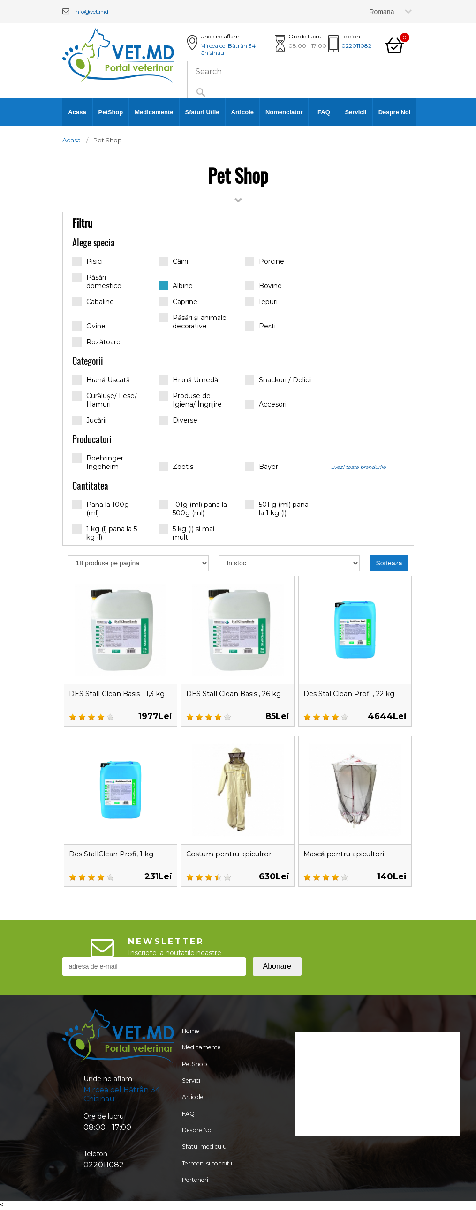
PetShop (110, 112)
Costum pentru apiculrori (234, 853)
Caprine (178, 301)
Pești (260, 326)
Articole (242, 112)
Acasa (77, 112)
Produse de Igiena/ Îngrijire (190, 399)
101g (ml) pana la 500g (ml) (193, 508)
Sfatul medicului (204, 1163)
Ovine (89, 326)
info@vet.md (97, 11)
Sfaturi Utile (202, 112)
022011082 (356, 45)
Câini (173, 261)
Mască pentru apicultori (348, 853)
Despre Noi (394, 112)
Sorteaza (389, 563)
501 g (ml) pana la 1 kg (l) (277, 508)
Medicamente (154, 112)
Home (188, 1032)
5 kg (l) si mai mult (186, 533)
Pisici (87, 261)
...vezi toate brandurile (358, 467)
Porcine (264, 261)
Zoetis (176, 466)
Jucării (89, 420)
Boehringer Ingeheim (97, 462)
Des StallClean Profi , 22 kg (353, 693)
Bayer (261, 466)
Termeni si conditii (207, 1182)
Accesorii (266, 404)
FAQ (323, 112)
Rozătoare (96, 342)
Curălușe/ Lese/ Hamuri (104, 399)
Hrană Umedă (188, 380)
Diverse (178, 420)
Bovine (263, 285)
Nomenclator (283, 112)
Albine (176, 285)
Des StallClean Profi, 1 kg (115, 853)
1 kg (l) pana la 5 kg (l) (104, 533)
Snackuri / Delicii (278, 380)
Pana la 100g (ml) (100, 508)
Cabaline (93, 301)
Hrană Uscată (101, 380)
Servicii (355, 112)
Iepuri (261, 301)
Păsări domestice (96, 281)
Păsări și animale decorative (193, 321)
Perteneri (193, 1200)
